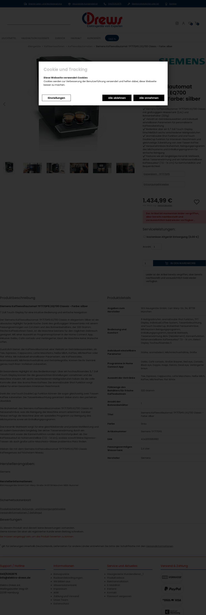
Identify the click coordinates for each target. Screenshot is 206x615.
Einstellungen (56, 98)
